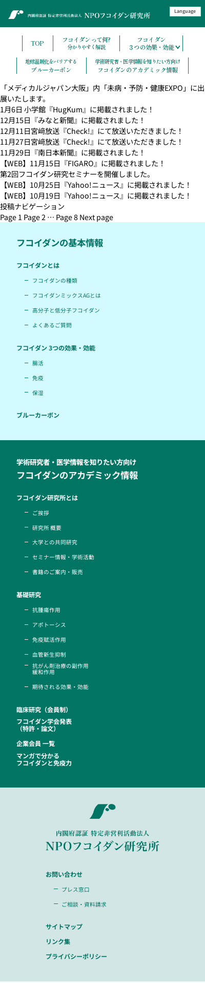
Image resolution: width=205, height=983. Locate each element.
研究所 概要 (46, 527)
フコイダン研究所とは (49, 497)
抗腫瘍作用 (46, 609)
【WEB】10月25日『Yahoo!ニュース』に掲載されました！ (96, 184)
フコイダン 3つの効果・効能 (58, 347)
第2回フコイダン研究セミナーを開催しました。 (77, 173)
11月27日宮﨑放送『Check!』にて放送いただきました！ (91, 141)
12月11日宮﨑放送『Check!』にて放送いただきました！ (91, 130)
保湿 (38, 392)
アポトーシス (49, 624)
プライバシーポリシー (79, 957)
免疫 (38, 378)
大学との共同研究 (54, 542)
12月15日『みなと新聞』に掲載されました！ (73, 119)
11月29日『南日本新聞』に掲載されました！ (73, 152)
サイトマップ (66, 928)
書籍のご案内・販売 (57, 571)
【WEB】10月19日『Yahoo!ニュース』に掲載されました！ (96, 195)
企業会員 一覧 (37, 744)
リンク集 (59, 943)
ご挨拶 (40, 512)
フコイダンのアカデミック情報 (137, 65)
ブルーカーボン (51, 65)
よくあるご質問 (52, 325)
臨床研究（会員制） (46, 710)
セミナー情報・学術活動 (63, 557)
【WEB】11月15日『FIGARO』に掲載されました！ (83, 163)
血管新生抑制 (49, 654)
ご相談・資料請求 (84, 905)
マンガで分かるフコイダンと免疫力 (46, 760)
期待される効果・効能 (60, 687)
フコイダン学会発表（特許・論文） (46, 726)
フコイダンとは (39, 265)
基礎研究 (29, 594)
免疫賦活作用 (49, 639)
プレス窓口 (76, 890)
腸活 (38, 363)
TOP (37, 43)
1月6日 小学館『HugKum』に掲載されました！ (77, 109)
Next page (96, 216)
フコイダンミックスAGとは (67, 295)
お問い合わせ (66, 875)
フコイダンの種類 (54, 280)
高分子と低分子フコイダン (66, 310)
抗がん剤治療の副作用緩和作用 (60, 669)
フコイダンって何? (86, 43)
